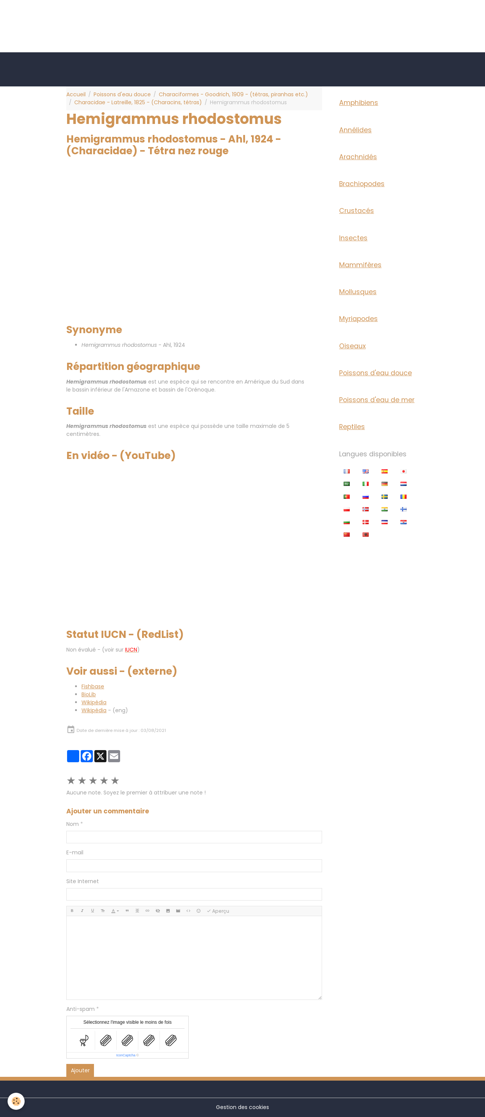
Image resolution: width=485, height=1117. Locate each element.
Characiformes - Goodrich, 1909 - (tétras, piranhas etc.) (233, 94)
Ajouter (80, 1070)
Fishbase (92, 686)
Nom (72, 824)
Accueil (76, 94)
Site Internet (82, 881)
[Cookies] (16, 1101)
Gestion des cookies (242, 1107)
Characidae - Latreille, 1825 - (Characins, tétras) (138, 102)
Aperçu (218, 911)
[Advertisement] (138, 17)
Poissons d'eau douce (122, 94)
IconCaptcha (126, 1055)
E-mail (74, 852)
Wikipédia (93, 702)
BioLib (88, 694)
